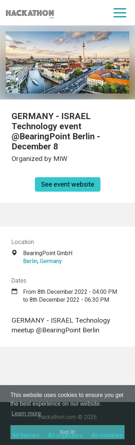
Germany (51, 261)
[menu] (120, 12)
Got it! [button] (67, 432)
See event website (67, 184)
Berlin (30, 261)
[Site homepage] (30, 13)
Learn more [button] (26, 413)
